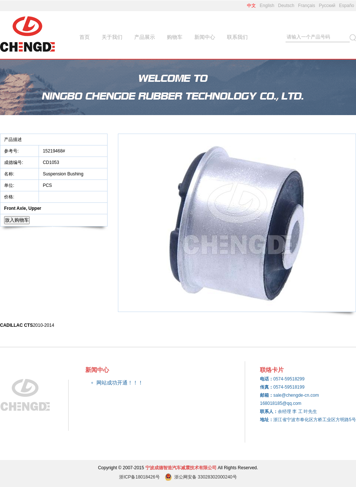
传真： (266, 387)
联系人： (269, 411)
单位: (10, 185)
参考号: (12, 151)
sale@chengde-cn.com (296, 395)
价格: (10, 196)
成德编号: (13, 162)
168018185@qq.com (280, 403)
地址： (266, 419)
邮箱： (266, 395)
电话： (266, 379)
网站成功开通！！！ (119, 383)
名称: (10, 174)
